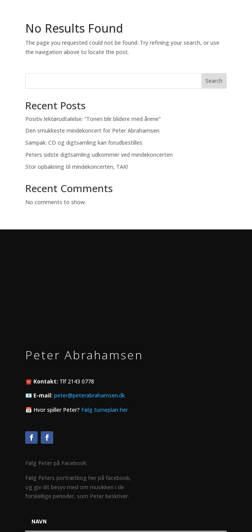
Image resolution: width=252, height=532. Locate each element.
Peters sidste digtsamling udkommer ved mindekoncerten (99, 154)
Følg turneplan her (104, 409)
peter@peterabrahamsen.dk (89, 395)
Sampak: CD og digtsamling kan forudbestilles (83, 142)
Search (213, 80)
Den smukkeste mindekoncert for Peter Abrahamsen (92, 130)
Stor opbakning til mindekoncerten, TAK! (76, 166)
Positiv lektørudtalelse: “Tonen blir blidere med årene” (93, 118)
